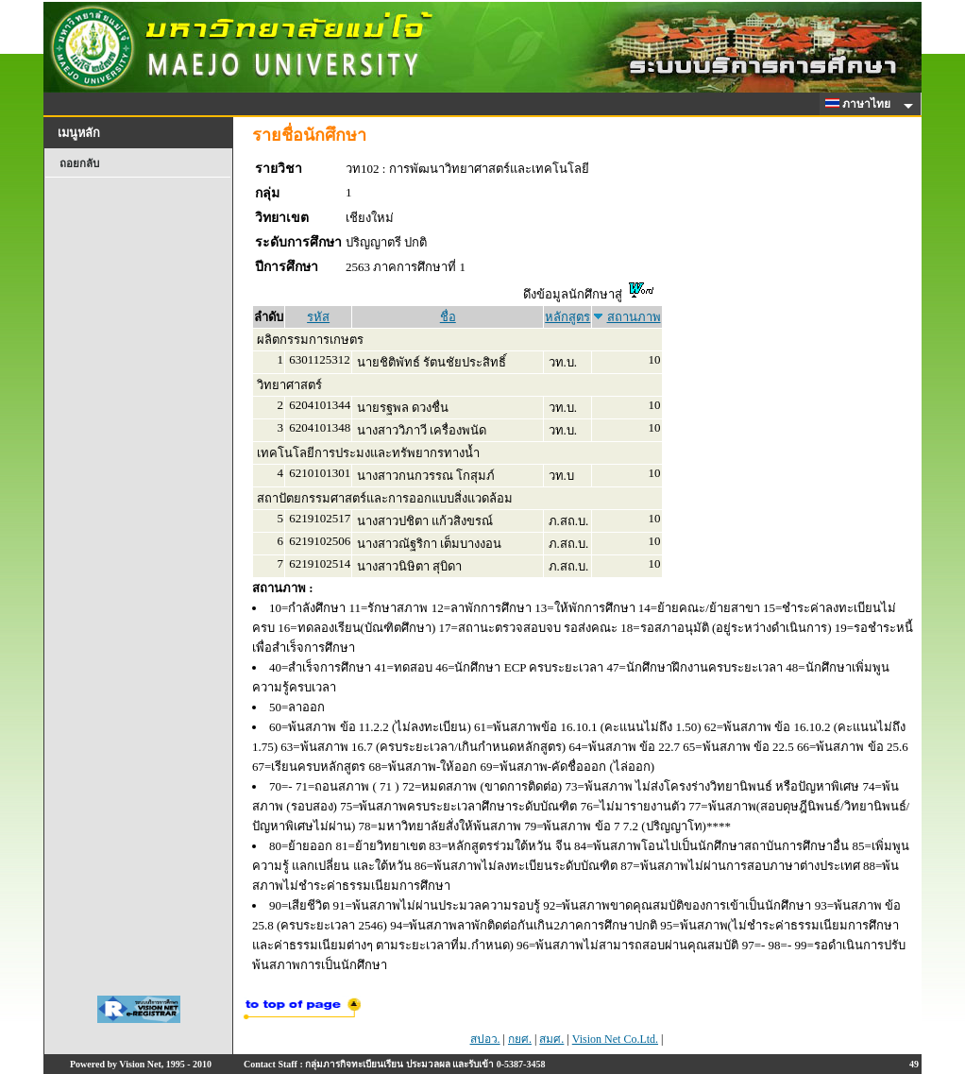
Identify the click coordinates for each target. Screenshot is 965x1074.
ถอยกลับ (79, 163)
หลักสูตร (567, 317)
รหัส (318, 317)
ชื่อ (448, 317)
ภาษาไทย (861, 104)
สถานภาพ (634, 317)
